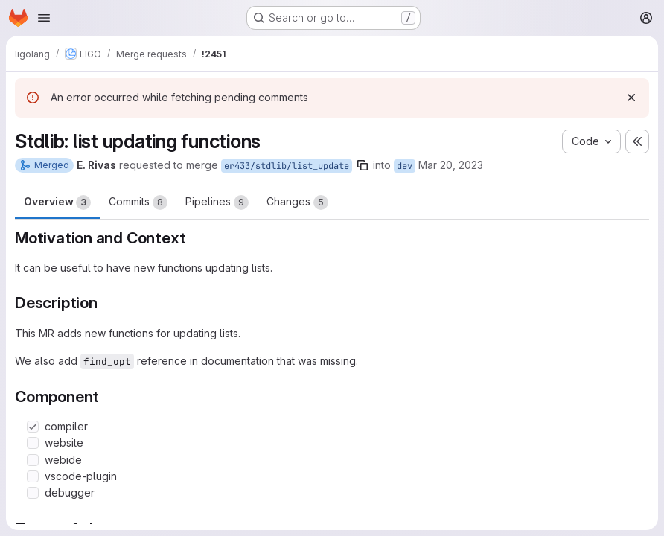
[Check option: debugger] (33, 493)
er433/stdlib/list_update (286, 166)
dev (404, 166)
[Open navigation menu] (44, 18)
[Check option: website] (33, 443)
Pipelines (217, 202)
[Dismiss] (631, 97)
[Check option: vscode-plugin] (33, 476)
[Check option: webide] (33, 460)
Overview (57, 202)
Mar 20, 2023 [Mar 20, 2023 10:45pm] (450, 165)
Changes (297, 202)
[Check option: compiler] (33, 427)
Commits (138, 202)
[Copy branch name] (362, 165)
